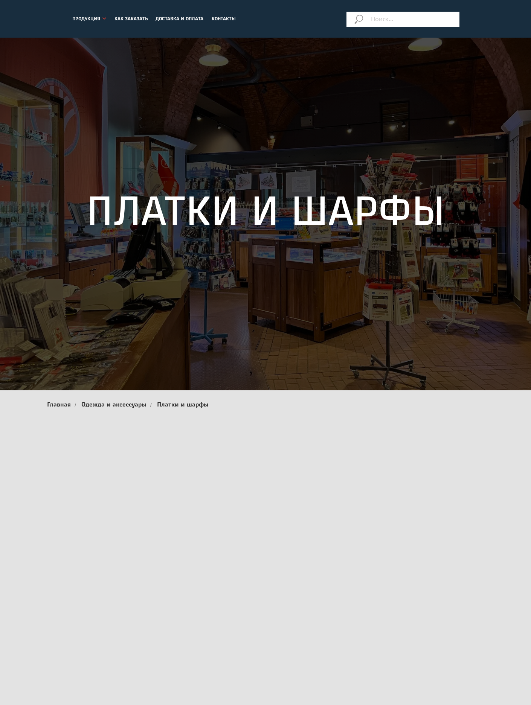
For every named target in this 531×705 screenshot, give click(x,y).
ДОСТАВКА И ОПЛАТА (179, 19)
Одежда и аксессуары (113, 405)
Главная (59, 405)
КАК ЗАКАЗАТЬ (131, 19)
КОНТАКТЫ (224, 19)
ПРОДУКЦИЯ (86, 19)
